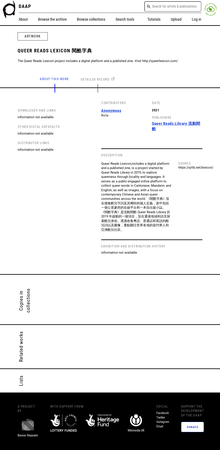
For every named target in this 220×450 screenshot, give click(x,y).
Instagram (162, 422)
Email (159, 426)
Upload (176, 19)
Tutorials (153, 19)
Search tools (125, 19)
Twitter (160, 417)
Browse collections (91, 19)
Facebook (162, 413)
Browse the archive (52, 19)
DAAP (25, 6)
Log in (196, 19)
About (23, 19)
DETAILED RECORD (95, 79)
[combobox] (172, 6)
